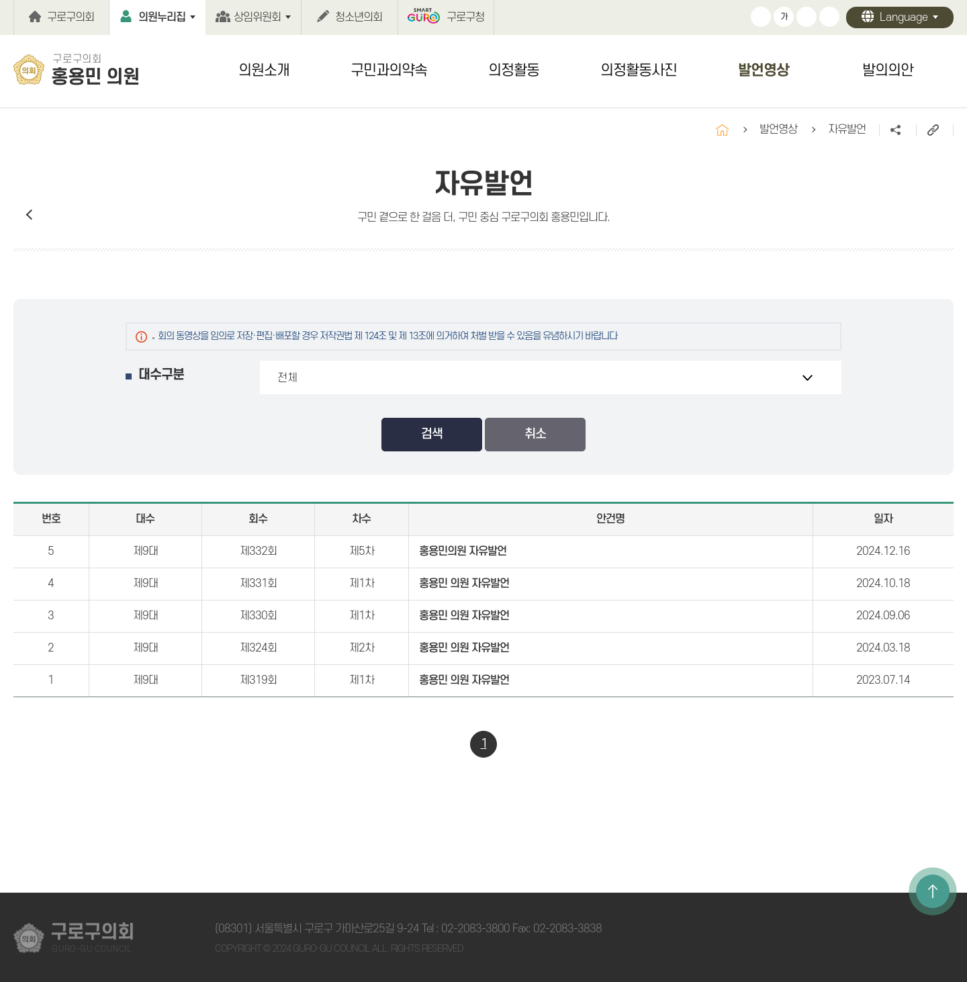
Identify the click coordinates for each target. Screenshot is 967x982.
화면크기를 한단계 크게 (761, 17)
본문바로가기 (0, 0)
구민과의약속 (389, 70)
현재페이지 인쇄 (829, 17)
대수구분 (161, 374)
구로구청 (465, 17)
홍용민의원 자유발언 (462, 551)
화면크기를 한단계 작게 (806, 17)
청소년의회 (358, 17)
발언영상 (763, 70)
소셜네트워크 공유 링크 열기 (897, 130)
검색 (432, 434)
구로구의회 (70, 17)
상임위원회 (257, 17)
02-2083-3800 (475, 929)
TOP (933, 891)
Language (904, 17)
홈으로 (722, 130)
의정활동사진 (638, 70)
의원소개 (263, 70)
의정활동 (513, 70)
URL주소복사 (934, 130)
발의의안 (887, 70)
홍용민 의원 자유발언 (464, 584)
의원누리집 (161, 17)
